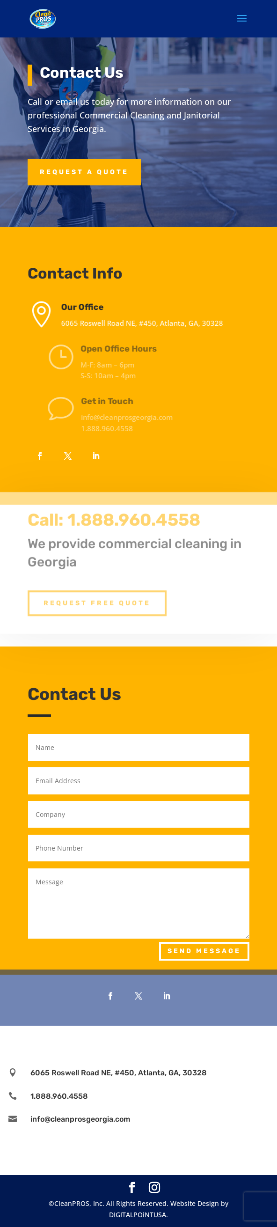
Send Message (204, 951)
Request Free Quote (97, 592)
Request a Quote (84, 172)
